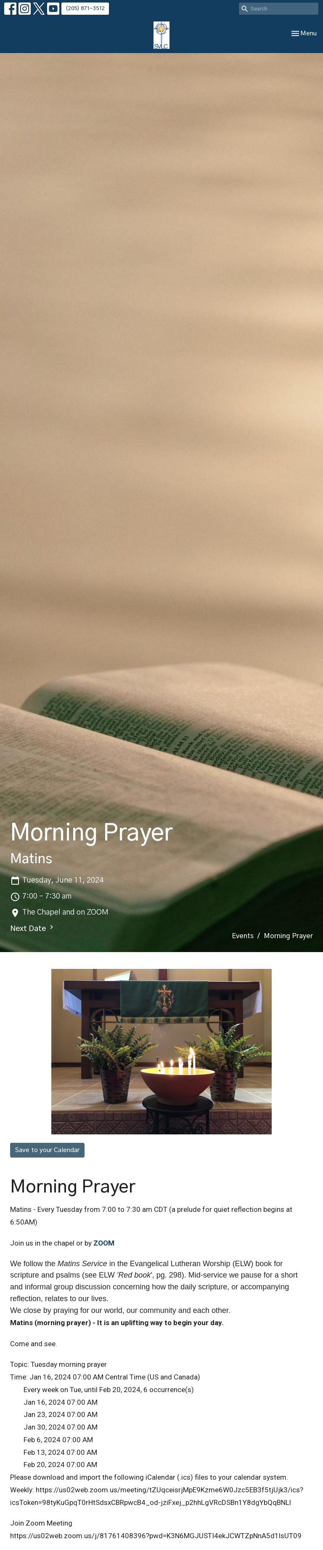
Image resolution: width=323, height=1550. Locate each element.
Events (243, 936)
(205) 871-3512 (85, 8)
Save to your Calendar (47, 1150)
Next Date (33, 928)
